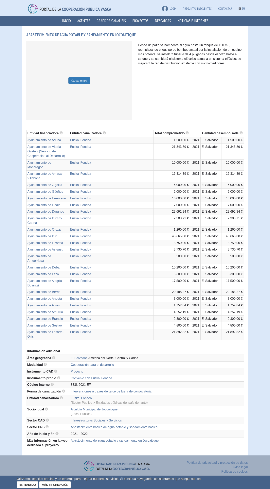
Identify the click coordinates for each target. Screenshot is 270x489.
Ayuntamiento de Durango (45, 211)
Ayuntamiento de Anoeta (44, 298)
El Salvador (79, 358)
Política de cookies (234, 471)
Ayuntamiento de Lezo (43, 274)
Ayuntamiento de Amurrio (45, 312)
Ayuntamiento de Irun (42, 236)
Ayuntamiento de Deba (43, 267)
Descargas (163, 20)
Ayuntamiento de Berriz (43, 292)
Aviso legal (240, 467)
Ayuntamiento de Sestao (44, 325)
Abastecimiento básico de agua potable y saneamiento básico (114, 427)
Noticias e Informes (192, 20)
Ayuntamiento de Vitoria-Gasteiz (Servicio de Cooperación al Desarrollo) (46, 151)
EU (243, 8)
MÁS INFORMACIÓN (55, 484)
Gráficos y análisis (111, 20)
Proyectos (140, 20)
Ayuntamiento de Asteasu (45, 249)
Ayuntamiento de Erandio (45, 318)
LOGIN (169, 8)
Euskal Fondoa (80, 140)
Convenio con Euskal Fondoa (91, 378)
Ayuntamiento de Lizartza (45, 243)
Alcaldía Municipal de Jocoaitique (94, 409)
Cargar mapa (79, 80)
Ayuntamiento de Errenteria (46, 198)
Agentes (83, 20)
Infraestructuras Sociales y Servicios (96, 420)
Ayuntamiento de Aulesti (44, 305)
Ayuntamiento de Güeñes (45, 191)
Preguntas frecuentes (197, 8)
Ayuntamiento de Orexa (44, 229)
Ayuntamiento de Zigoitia (44, 185)
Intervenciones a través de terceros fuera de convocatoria (111, 391)
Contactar (225, 8)
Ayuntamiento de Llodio (44, 205)
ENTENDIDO (27, 484)
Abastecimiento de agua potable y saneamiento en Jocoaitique (115, 440)
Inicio (66, 20)
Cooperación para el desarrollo (92, 364)
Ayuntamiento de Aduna (44, 140)
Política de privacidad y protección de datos (217, 462)
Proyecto (77, 371)
